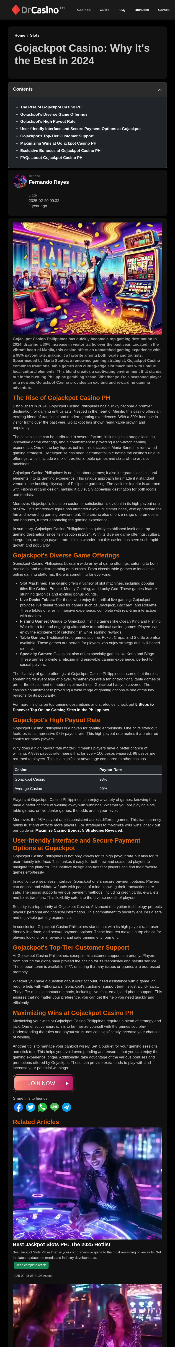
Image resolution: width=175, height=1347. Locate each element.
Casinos (83, 10)
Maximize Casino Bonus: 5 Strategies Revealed (78, 830)
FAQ (122, 10)
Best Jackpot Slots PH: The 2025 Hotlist (62, 1244)
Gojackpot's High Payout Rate (47, 121)
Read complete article (31, 1265)
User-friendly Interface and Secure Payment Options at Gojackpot (80, 129)
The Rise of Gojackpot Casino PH (51, 107)
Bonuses (142, 10)
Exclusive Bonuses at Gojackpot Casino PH (60, 150)
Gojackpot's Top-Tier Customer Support (57, 136)
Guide (104, 10)
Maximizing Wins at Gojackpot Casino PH (58, 143)
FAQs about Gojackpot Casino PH (51, 158)
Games (164, 10)
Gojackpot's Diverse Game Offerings (54, 114)
